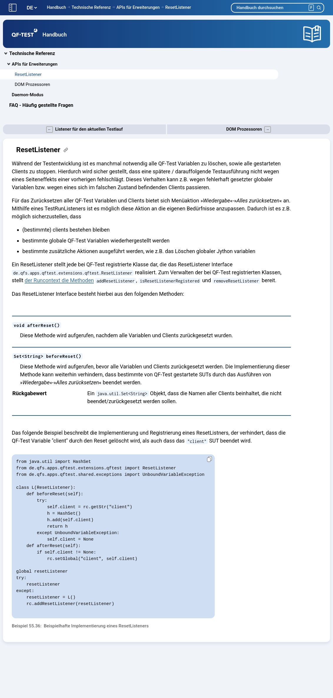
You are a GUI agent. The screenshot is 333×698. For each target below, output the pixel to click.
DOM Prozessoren (32, 84)
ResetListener (178, 7)
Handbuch (56, 7)
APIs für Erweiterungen (138, 7)
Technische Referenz (91, 7)
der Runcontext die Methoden (59, 280)
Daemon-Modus (27, 94)
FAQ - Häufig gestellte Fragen (41, 105)
